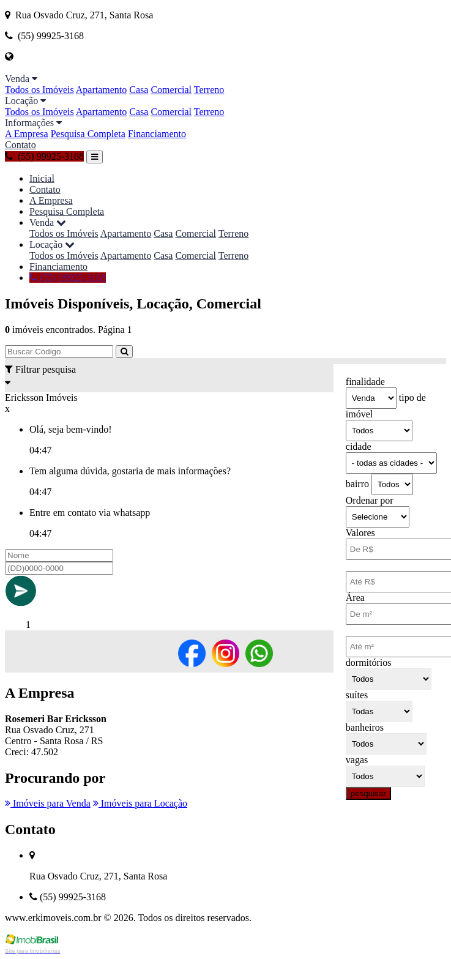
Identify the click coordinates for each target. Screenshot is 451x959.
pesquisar (368, 793)
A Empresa (26, 134)
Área (355, 597)
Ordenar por (369, 500)
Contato (20, 145)
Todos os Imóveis (39, 89)
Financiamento (157, 134)
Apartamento (101, 89)
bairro (357, 484)
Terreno (209, 89)
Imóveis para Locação (140, 803)
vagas (357, 760)
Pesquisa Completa (88, 134)
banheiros (365, 727)
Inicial (41, 178)
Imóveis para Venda (48, 803)
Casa (138, 89)
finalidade (365, 381)
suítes (357, 695)
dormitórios (369, 662)
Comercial (171, 89)
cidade (358, 446)
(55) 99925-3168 (44, 156)
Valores (360, 533)
